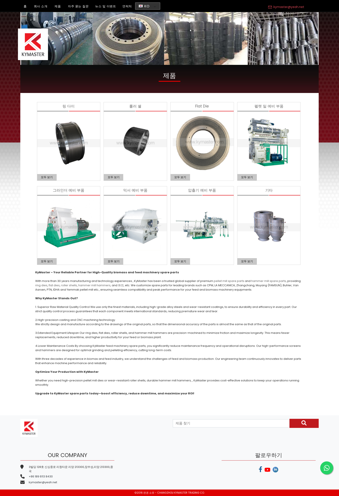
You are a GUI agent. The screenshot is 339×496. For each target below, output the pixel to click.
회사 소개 (41, 6)
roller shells (69, 285)
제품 (57, 6)
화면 (121, 285)
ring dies (41, 285)
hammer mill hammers (94, 285)
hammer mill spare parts (268, 281)
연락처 (127, 6)
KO (144, 6)
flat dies (54, 285)
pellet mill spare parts (229, 281)
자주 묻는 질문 (78, 6)
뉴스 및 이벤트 (105, 6)
